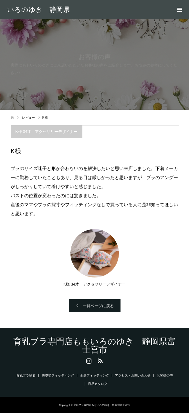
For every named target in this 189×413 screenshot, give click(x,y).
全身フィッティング (94, 375)
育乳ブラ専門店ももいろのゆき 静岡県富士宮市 (38, 9)
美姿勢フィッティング (58, 375)
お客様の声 (165, 375)
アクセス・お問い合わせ (133, 375)
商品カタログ (97, 384)
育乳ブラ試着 (26, 375)
